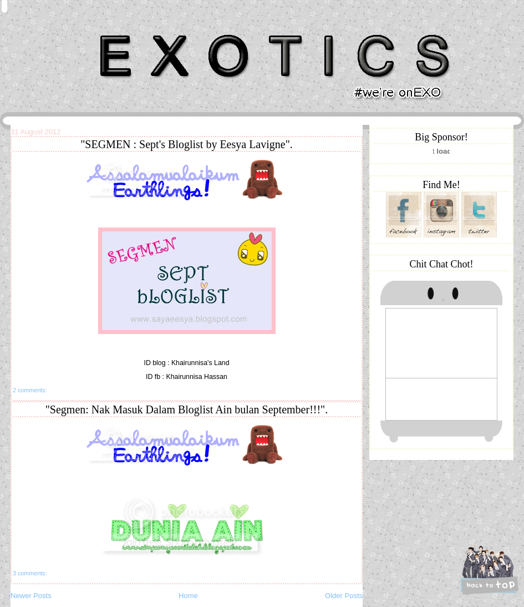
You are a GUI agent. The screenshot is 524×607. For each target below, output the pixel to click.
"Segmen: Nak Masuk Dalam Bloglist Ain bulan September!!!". (186, 409)
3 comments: (30, 573)
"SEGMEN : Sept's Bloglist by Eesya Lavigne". (186, 144)
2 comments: (30, 390)
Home (188, 595)
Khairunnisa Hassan (132, 30)
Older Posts (344, 595)
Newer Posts (31, 595)
